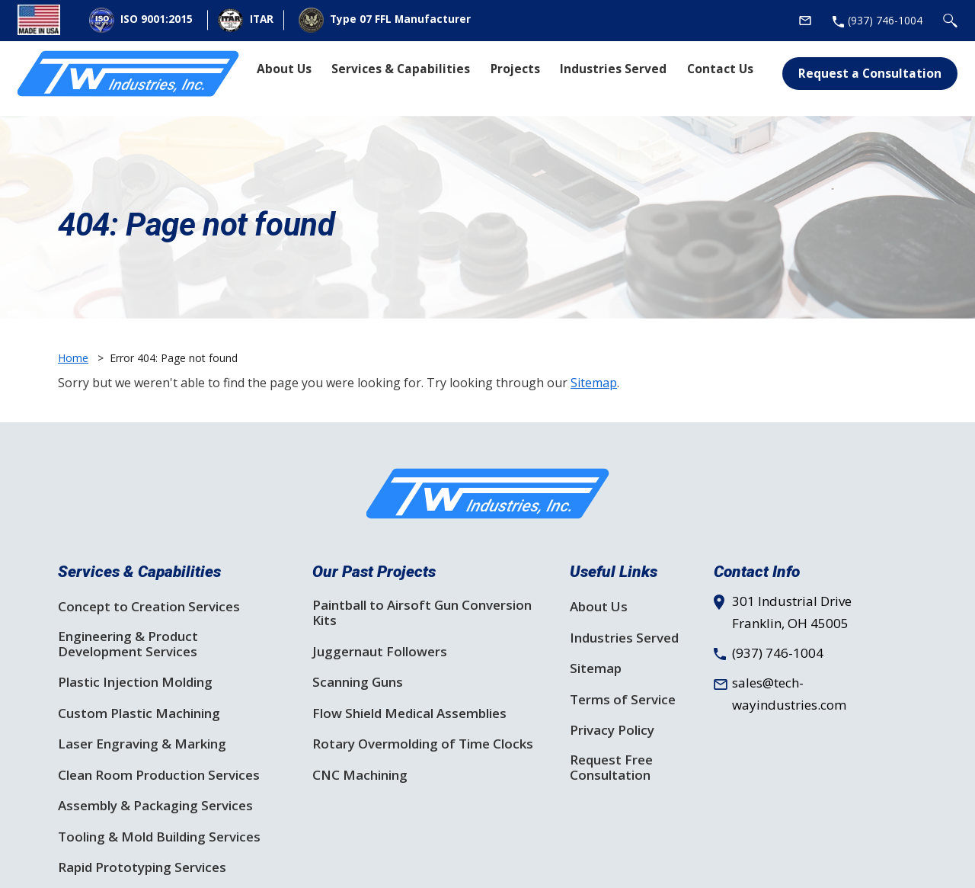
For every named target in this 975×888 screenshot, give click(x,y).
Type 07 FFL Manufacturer (385, 20)
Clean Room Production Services (159, 775)
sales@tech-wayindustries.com (789, 693)
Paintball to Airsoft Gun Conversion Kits (422, 613)
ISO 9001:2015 (141, 20)
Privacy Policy (612, 730)
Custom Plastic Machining (139, 713)
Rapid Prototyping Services (142, 867)
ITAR (245, 20)
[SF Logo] (487, 494)
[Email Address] (805, 20)
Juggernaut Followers (379, 651)
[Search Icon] (950, 20)
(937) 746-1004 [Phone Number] (885, 20)
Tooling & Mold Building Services (159, 837)
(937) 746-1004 (777, 653)
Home (73, 358)
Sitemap (594, 382)
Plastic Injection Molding (135, 682)
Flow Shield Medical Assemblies (409, 713)
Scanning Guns (357, 682)
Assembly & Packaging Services (155, 805)
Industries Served (624, 638)
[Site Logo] (128, 74)
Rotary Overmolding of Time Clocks (422, 744)
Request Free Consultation (611, 767)
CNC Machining (360, 775)
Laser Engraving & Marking (142, 744)
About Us (599, 606)
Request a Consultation (869, 73)
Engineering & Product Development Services (128, 644)
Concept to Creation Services (149, 606)
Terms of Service (623, 699)
